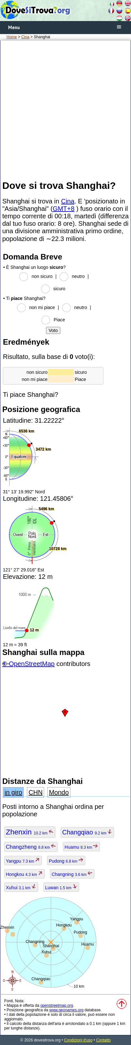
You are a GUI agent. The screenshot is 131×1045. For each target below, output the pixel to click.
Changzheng (31, 847)
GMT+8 (63, 208)
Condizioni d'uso (78, 1040)
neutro (78, 276)
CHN (35, 792)
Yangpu (23, 861)
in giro (13, 792)
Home (11, 37)
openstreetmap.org (56, 1005)
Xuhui (21, 887)
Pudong (66, 861)
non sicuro (42, 276)
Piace (59, 319)
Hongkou (24, 874)
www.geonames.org (66, 1010)
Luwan (61, 887)
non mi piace (42, 307)
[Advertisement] (65, 109)
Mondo (59, 792)
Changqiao (87, 832)
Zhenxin (30, 832)
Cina (25, 37)
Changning (72, 874)
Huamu (81, 847)
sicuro (59, 288)
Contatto (103, 1040)
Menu (14, 27)
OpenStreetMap (31, 663)
